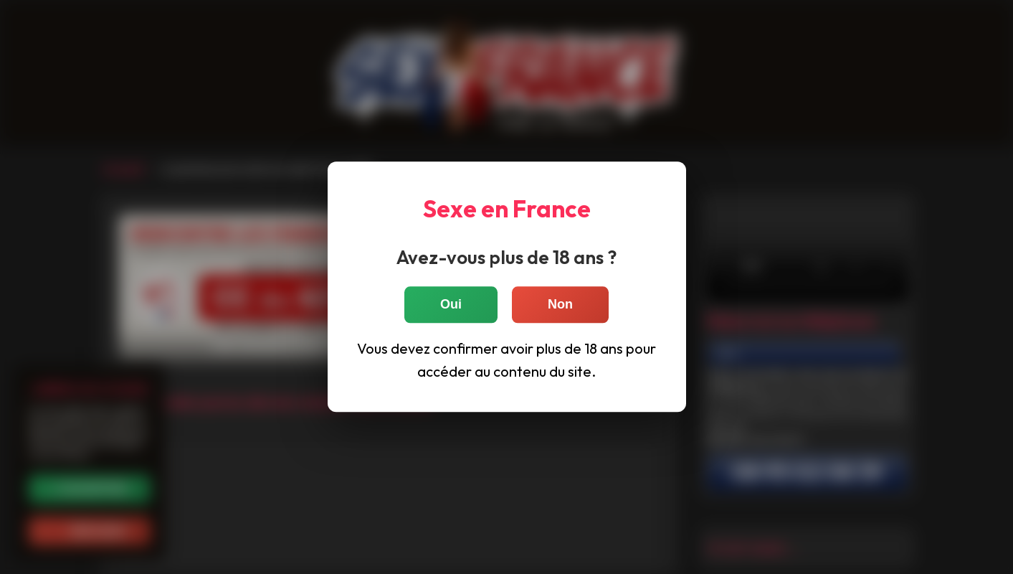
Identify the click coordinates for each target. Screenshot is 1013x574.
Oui (451, 305)
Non (560, 305)
